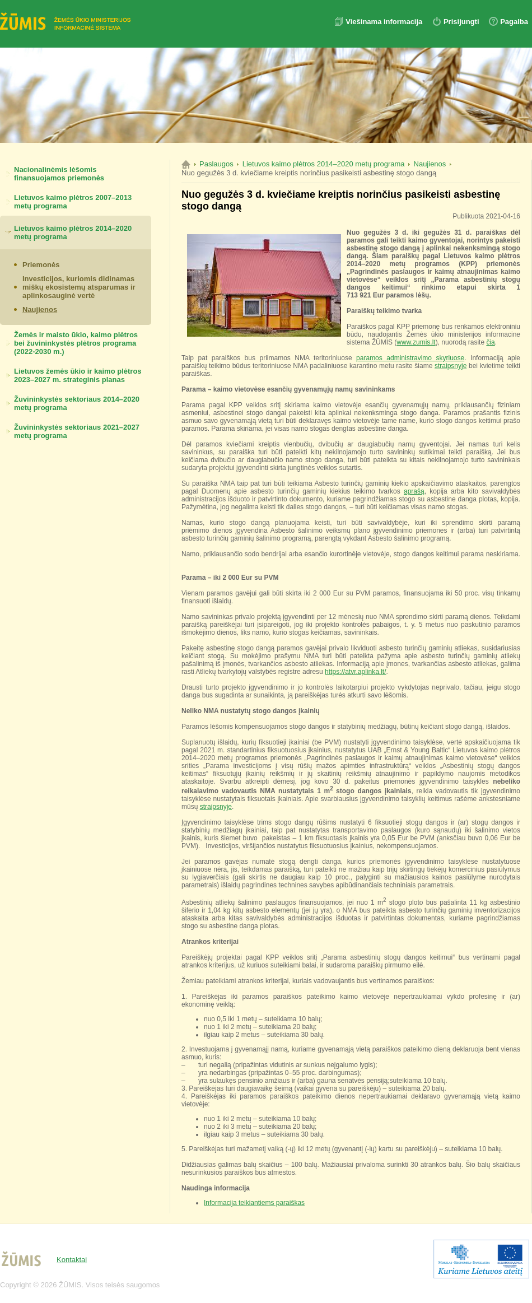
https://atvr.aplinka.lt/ (355, 672)
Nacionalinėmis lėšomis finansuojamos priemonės (59, 173)
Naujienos (39, 309)
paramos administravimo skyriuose (410, 358)
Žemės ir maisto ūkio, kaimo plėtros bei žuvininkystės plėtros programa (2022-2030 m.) (76, 343)
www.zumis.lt (415, 342)
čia (490, 342)
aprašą (414, 491)
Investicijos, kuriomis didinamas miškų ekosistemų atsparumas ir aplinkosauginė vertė (79, 287)
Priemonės (40, 264)
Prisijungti (461, 21)
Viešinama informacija (385, 21)
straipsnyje (450, 366)
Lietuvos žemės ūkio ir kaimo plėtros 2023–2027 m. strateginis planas (78, 375)
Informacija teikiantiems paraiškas (254, 1203)
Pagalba (514, 21)
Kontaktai (72, 1259)
